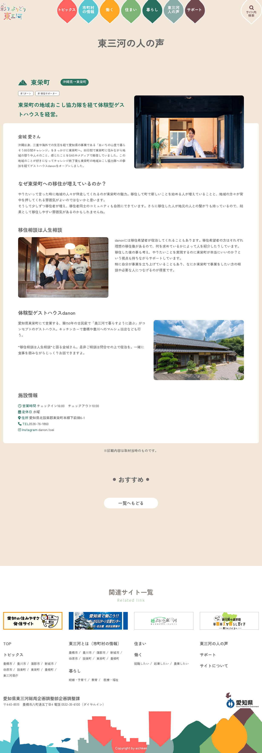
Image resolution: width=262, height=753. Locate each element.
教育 (95, 680)
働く (138, 654)
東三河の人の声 (214, 643)
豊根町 (49, 669)
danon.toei (46, 429)
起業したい (161, 663)
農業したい (181, 663)
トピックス (13, 654)
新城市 (49, 663)
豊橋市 (7, 663)
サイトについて (214, 665)
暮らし (75, 671)
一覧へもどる (131, 503)
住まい (140, 643)
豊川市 (21, 663)
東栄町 (35, 669)
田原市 (7, 669)
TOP (7, 643)
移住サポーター (47, 93)
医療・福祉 (111, 680)
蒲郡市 (35, 663)
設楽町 (21, 669)
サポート (208, 654)
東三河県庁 (10, 675)
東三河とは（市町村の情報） (95, 643)
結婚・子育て (78, 680)
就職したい (141, 663)
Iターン (25, 93)
